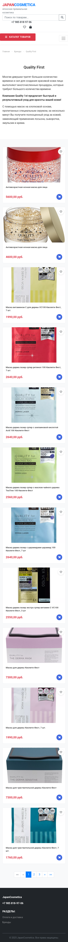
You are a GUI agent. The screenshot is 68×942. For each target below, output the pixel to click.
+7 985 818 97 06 (21, 22)
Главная (6, 51)
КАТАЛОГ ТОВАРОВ (17, 37)
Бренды (17, 51)
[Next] (45, 875)
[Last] (50, 875)
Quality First (31, 51)
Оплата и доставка (12, 917)
